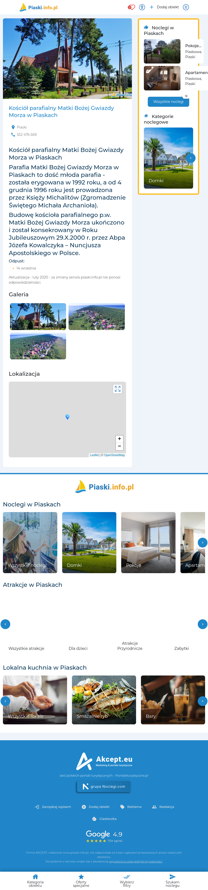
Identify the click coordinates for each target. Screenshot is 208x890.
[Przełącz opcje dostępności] (142, 7)
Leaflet (94, 455)
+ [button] (119, 439)
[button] (191, 158)
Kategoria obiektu (35, 880)
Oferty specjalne (81, 880)
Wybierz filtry (127, 880)
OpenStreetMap (114, 455)
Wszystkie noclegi (171, 100)
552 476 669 (27, 134)
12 (186, 96)
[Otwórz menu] (186, 7)
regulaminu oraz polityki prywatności (135, 861)
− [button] (119, 446)
